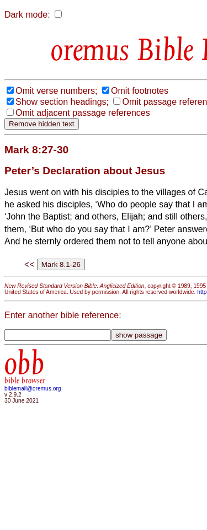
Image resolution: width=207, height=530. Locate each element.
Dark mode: (27, 14)
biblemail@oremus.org (32, 389)
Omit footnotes (139, 90)
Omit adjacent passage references (82, 112)
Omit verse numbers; (56, 90)
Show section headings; (62, 101)
